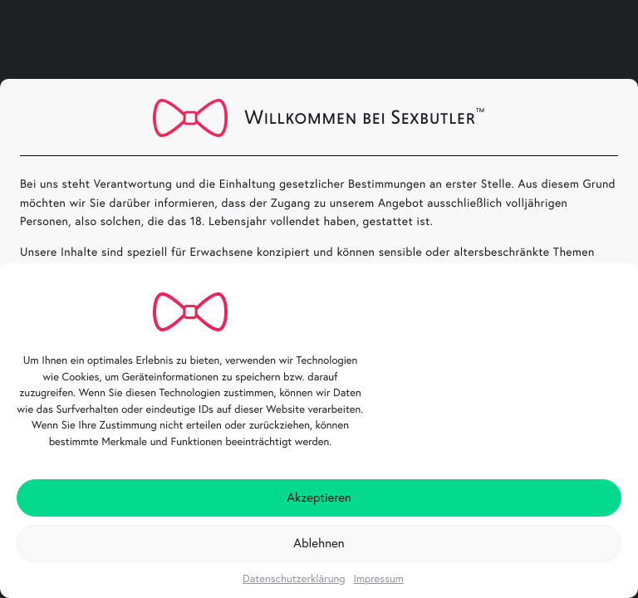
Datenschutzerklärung (294, 579)
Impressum (378, 579)
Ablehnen (318, 543)
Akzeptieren (319, 497)
